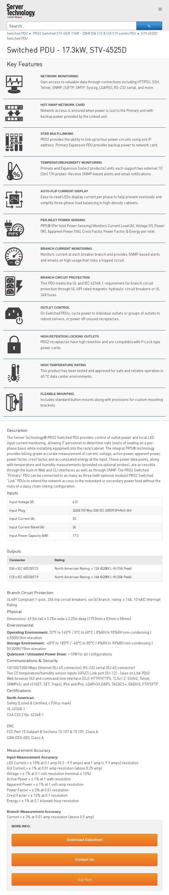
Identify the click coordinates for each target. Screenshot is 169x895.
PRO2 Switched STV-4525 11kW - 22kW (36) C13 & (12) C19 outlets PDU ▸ (87, 33)
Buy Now (85, 879)
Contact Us (84, 859)
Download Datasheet (84, 840)
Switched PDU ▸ (20, 33)
